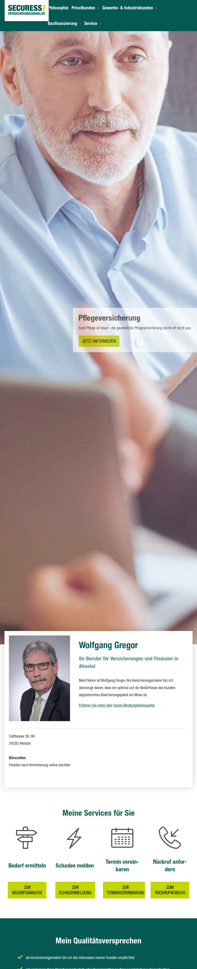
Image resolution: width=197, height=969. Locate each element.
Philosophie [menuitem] (58, 8)
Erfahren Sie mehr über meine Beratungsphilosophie (117, 706)
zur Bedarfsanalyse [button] (27, 887)
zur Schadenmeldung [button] (75, 887)
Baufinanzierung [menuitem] (62, 24)
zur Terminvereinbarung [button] (125, 887)
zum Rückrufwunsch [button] (170, 887)
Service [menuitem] (90, 24)
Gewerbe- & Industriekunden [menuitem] (127, 8)
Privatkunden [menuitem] (83, 8)
